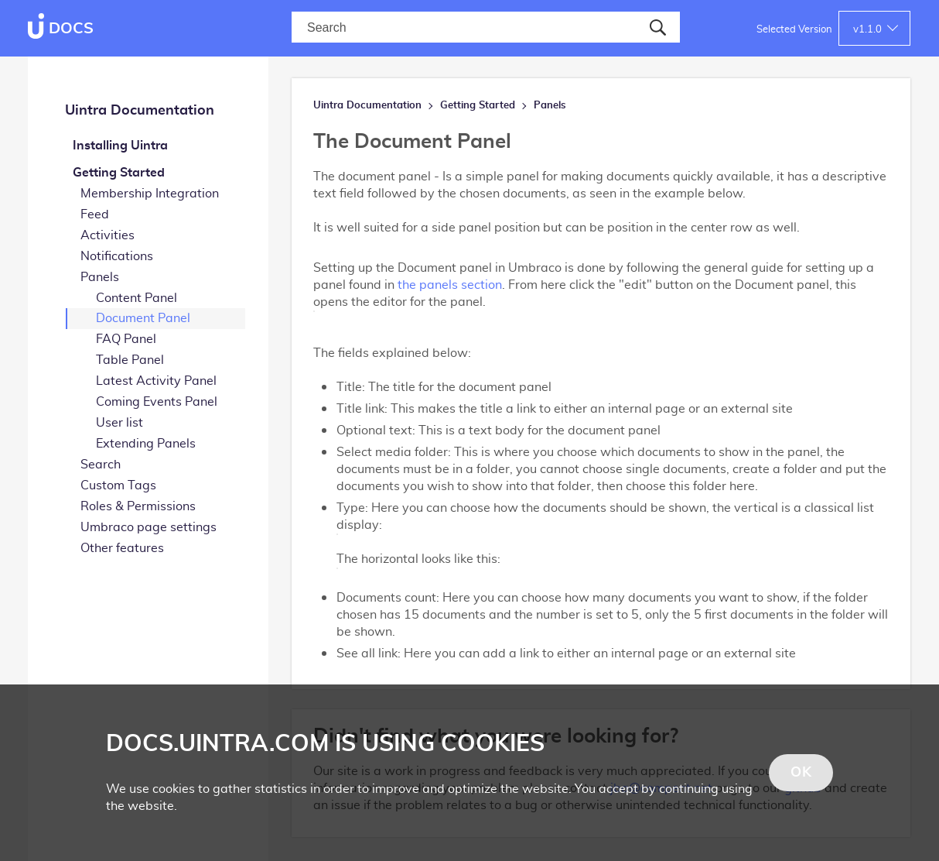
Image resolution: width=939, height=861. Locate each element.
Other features (122, 548)
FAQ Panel (126, 339)
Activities (107, 235)
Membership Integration (149, 193)
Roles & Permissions (138, 506)
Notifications (116, 256)
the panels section (450, 285)
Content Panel (136, 298)
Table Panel (130, 360)
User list (119, 423)
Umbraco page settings (148, 527)
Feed (94, 214)
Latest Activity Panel (156, 381)
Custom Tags (118, 485)
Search (100, 464)
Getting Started (119, 172)
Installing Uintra (120, 145)
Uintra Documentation (139, 111)
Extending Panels (146, 443)
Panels (99, 277)
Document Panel (143, 318)
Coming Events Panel (156, 402)
